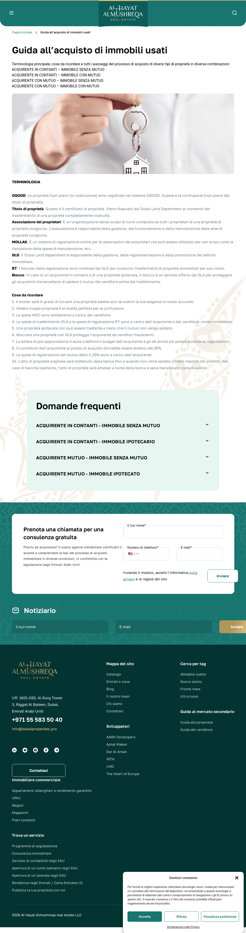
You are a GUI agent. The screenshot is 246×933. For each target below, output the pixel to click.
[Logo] (123, 13)
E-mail (186, 547)
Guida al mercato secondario (207, 717)
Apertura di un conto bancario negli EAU (45, 874)
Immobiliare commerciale (36, 785)
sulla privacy (155, 579)
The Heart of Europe (122, 779)
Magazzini (20, 818)
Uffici (16, 803)
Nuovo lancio (191, 687)
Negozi (17, 811)
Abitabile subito (193, 680)
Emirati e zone (118, 687)
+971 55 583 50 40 (37, 725)
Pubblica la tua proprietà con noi (38, 896)
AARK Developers (121, 743)
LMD (110, 772)
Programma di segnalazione (34, 852)
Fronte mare (190, 695)
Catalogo (113, 680)
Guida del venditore (196, 735)
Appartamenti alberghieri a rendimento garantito (52, 796)
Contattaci (114, 717)
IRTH (110, 765)
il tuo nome (136, 525)
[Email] (200, 553)
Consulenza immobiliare (31, 859)
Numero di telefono (142, 547)
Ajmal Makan (116, 750)
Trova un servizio (28, 841)
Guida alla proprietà (196, 728)
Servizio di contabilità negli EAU (38, 866)
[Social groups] (14, 755)
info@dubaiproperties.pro (35, 734)
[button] (237, 889)
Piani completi (23, 826)
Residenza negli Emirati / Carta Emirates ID (47, 888)
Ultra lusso (189, 702)
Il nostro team (118, 702)
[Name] (173, 531)
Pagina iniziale (22, 32)
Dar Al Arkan (116, 757)
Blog (110, 695)
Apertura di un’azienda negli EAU (39, 881)
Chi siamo (114, 709)
